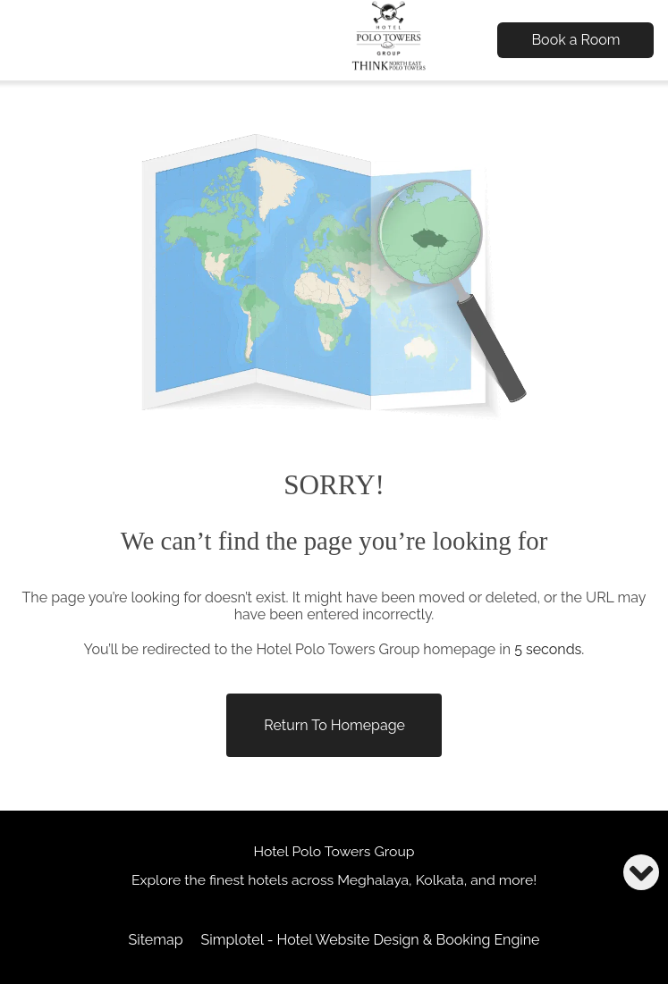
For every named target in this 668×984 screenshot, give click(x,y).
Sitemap (155, 939)
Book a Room (575, 39)
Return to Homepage (334, 725)
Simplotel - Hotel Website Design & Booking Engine (370, 939)
